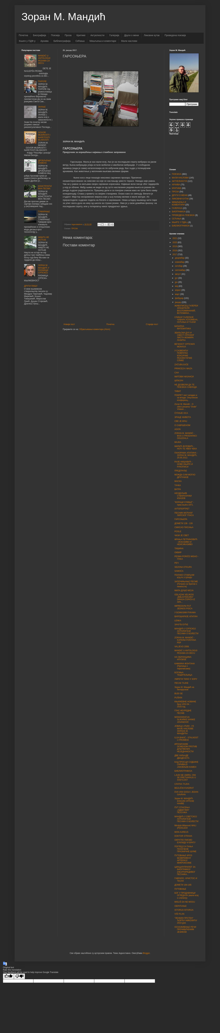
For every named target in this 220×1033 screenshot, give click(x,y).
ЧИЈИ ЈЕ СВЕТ (181, 535)
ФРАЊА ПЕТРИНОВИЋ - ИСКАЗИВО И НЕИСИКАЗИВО (185, 542)
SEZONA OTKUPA (183, 567)
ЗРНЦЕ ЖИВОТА (182, 417)
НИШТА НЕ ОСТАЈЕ (43, 238)
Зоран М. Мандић (63, 16)
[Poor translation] (19, 976)
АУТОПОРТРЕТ (181, 509)
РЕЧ (176, 563)
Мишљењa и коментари (103, 41)
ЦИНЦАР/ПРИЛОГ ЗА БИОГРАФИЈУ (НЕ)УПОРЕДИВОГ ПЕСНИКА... (184, 871)
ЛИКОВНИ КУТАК (180, 199)
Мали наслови (129, 41)
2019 (175, 246)
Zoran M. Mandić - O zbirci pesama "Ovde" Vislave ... (185, 406)
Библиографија (61, 41)
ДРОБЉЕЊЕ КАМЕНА (44, 161)
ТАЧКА (177, 485)
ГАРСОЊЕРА (180, 519)
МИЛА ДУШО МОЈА (184, 590)
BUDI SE (178, 693)
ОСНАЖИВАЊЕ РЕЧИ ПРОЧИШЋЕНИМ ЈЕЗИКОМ (185, 929)
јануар (178, 302)
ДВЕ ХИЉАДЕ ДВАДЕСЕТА (181, 756)
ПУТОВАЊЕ (180, 889)
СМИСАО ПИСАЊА (183, 527)
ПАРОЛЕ (42, 81)
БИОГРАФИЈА (178, 211)
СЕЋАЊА (176, 218)
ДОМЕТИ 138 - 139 (183, 523)
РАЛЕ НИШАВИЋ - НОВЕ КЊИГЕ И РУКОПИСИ (183, 464)
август (178, 274)
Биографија (39, 35)
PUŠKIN (178, 697)
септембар (180, 270)
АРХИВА (176, 184)
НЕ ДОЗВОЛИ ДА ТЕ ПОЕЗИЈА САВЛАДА (185, 386)
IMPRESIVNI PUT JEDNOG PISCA (183, 607)
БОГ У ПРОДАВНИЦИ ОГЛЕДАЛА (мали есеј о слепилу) (186, 895)
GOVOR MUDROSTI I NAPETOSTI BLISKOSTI (44, 136)
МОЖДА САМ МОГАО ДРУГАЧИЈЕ (184, 475)
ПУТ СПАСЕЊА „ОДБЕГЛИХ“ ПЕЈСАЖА (182, 810)
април (178, 290)
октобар (179, 266)
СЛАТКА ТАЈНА (181, 784)
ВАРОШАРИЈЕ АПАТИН (185, 616)
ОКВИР (178, 552)
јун (176, 282)
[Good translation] (8, 976)
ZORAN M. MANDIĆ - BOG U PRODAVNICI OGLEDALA (185, 435)
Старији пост (152, 324)
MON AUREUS (181, 832)
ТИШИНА (178, 548)
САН (176, 372)
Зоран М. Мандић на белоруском (184, 688)
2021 (175, 238)
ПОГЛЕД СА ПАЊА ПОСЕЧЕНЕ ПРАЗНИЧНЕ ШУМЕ (185, 849)
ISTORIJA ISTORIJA (183, 910)
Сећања (80, 41)
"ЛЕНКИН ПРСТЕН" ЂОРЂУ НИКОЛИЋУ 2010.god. (185, 920)
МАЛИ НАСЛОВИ (180, 178)
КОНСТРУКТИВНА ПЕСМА (45, 187)
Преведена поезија (175, 35)
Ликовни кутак (152, 35)
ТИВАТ (177, 391)
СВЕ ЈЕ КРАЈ (180, 421)
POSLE (177, 531)
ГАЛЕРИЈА (177, 208)
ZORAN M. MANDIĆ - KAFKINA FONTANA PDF (185, 640)
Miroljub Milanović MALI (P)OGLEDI (185, 826)
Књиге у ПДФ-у (27, 41)
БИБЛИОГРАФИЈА (181, 226)
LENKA (177, 620)
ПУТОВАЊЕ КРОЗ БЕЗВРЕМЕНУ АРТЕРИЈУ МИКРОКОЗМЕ (183, 859)
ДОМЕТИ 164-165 (182, 885)
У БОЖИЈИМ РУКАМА (185, 612)
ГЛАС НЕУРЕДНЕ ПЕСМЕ (182, 711)
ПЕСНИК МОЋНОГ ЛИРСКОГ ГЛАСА (184, 514)
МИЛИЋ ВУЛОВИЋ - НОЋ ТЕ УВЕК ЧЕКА (185, 447)
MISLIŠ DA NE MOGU (184, 902)
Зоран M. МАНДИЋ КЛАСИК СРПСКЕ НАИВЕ (184, 801)
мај (177, 286)
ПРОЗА (74, 228)
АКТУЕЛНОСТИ (179, 181)
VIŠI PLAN (179, 914)
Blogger (146, 953)
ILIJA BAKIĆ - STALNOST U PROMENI (186, 738)
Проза (68, 35)
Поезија (55, 35)
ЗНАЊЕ (42, 107)
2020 (175, 242)
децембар (180, 258)
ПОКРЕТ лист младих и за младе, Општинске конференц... (186, 397)
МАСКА (178, 481)
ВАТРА (177, 489)
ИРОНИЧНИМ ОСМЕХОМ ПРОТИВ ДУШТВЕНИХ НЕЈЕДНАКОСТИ (185, 748)
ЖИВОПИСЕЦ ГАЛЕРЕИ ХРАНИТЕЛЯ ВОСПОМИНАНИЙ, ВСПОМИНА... (186, 309)
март (177, 294)
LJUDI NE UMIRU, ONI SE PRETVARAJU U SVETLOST (185, 777)
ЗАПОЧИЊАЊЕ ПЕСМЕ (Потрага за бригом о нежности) (186, 584)
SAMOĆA (178, 571)
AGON (177, 429)
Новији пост (69, 324)
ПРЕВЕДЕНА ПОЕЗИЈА (183, 215)
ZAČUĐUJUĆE (181, 364)
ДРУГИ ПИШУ (30, 286)
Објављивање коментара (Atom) (94, 329)
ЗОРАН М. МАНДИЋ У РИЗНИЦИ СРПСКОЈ (43, 269)
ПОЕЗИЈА (177, 174)
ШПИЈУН (178, 380)
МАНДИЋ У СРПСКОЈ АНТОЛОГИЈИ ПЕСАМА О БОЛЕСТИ (186, 631)
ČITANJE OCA (181, 413)
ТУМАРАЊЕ (44, 211)
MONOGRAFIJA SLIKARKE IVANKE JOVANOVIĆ (184, 719)
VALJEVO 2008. (181, 646)
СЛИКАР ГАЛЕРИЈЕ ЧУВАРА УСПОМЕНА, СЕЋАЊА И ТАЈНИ (186, 319)
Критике (80, 35)
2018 (175, 250)
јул (176, 278)
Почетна (23, 35)
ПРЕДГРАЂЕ (180, 471)
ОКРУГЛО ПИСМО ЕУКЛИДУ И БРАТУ (184, 841)
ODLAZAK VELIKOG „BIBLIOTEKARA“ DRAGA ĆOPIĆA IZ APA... (184, 598)
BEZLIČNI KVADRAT (184, 788)
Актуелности (97, 35)
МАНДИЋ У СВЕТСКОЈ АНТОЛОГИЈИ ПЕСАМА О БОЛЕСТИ (186, 819)
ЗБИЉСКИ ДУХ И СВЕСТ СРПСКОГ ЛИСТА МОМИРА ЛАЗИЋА (184, 336)
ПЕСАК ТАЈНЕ (181, 683)
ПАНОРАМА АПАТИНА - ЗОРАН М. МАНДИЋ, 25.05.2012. (186, 455)
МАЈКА (177, 442)
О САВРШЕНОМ (182, 425)
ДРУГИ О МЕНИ (179, 195)
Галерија (114, 35)
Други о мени (131, 35)
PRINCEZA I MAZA (183, 368)
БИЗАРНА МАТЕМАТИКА (182, 327)
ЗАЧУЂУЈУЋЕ (181, 624)
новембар (180, 262)
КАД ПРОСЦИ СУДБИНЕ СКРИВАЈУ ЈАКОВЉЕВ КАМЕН (186, 764)
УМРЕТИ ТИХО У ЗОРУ (185, 679)
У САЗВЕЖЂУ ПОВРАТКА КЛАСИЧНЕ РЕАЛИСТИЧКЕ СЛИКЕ (183, 355)
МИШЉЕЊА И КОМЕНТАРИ (179, 203)
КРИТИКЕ (176, 188)
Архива (44, 41)
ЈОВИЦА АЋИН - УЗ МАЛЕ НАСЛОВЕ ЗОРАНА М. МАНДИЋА (184, 730)
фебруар (179, 298)
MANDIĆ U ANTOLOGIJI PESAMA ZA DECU (44, 59)
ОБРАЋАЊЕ (180, 906)
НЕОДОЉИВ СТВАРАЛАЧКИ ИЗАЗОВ (183, 495)
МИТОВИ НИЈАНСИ (184, 376)
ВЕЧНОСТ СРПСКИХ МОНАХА (184, 345)
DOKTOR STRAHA (183, 836)
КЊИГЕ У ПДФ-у (180, 222)
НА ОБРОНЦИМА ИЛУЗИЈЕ (182, 658)
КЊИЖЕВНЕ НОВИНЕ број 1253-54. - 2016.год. (185, 704)
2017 (175, 254)
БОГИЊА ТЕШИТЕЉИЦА (183, 673)
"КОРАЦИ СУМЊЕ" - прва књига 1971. (184, 503)
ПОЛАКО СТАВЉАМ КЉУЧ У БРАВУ (184, 576)
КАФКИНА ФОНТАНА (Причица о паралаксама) (184, 666)
